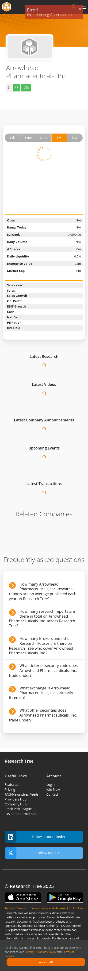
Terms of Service (15, 908)
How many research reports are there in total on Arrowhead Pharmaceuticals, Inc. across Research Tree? (42, 618)
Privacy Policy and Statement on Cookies (57, 908)
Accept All (46, 962)
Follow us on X (32, 853)
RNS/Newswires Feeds (21, 794)
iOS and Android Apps (21, 814)
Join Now (53, 789)
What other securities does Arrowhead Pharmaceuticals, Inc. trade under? (43, 715)
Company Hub (16, 804)
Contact (52, 794)
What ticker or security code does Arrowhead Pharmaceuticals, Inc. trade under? (43, 670)
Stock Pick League (18, 809)
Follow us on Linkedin (35, 837)
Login (50, 784)
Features (11, 784)
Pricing (10, 789)
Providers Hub (16, 799)
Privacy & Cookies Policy (40, 952)
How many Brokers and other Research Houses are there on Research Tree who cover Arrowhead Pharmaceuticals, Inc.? (41, 646)
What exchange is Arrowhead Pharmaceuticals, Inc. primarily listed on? (41, 692)
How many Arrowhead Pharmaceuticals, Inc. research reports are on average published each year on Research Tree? (42, 591)
